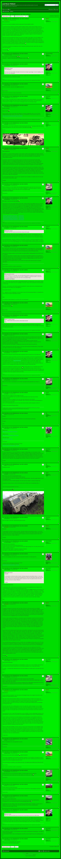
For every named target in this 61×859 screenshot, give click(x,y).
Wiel (46, 464)
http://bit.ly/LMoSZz (17, 360)
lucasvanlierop (7, 65)
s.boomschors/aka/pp (49, 53)
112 (49, 251)
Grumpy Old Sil (7, 185)
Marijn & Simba (48, 88)
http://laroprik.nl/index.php (8, 438)
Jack (46, 413)
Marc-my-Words (48, 269)
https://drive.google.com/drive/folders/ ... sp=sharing (11, 445)
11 (49, 542)
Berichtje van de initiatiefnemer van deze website (16, 14)
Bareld (47, 338)
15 (49, 20)
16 (49, 465)
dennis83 (6, 124)
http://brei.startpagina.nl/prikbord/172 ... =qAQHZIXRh (13, 216)
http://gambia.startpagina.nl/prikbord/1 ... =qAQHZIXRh (13, 218)
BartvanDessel (48, 96)
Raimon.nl (34, 854)
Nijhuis (47, 745)
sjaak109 (47, 472)
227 (49, 72)
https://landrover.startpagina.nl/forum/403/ (11, 435)
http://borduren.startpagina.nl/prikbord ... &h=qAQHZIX (13, 219)
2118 (49, 271)
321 (49, 435)
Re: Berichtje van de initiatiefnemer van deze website (15, 53)
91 (49, 192)
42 (49, 97)
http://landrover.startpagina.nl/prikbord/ (10, 431)
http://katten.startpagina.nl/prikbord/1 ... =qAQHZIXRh (13, 215)
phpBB (27, 853)
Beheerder (47, 18)
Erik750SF (47, 392)
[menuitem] (9, 9)
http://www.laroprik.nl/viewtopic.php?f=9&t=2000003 (12, 115)
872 (49, 474)
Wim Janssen (7, 428)
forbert (47, 788)
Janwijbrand (47, 226)
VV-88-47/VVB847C (8, 542)
